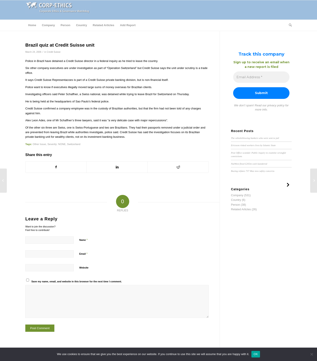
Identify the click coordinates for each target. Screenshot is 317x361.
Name (83, 239)
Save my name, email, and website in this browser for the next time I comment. (76, 281)
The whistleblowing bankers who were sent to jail (255, 138)
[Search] (289, 25)
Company (237, 195)
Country (236, 199)
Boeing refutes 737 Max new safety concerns (252, 171)
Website (83, 267)
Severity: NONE (56, 144)
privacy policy (275, 105)
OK (256, 354)
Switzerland (73, 144)
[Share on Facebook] (56, 167)
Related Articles (241, 209)
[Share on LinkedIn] (117, 167)
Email (83, 253)
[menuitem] (32, 25)
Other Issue (39, 144)
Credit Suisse (54, 52)
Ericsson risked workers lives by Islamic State (253, 145)
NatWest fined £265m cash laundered (249, 163)
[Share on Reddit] (178, 167)
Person (235, 204)
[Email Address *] (261, 77)
